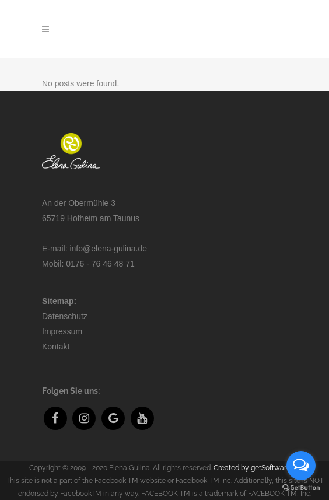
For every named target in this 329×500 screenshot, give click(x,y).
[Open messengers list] (301, 465)
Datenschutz (65, 316)
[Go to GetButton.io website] (301, 488)
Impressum (62, 331)
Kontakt (55, 346)
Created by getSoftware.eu (257, 468)
